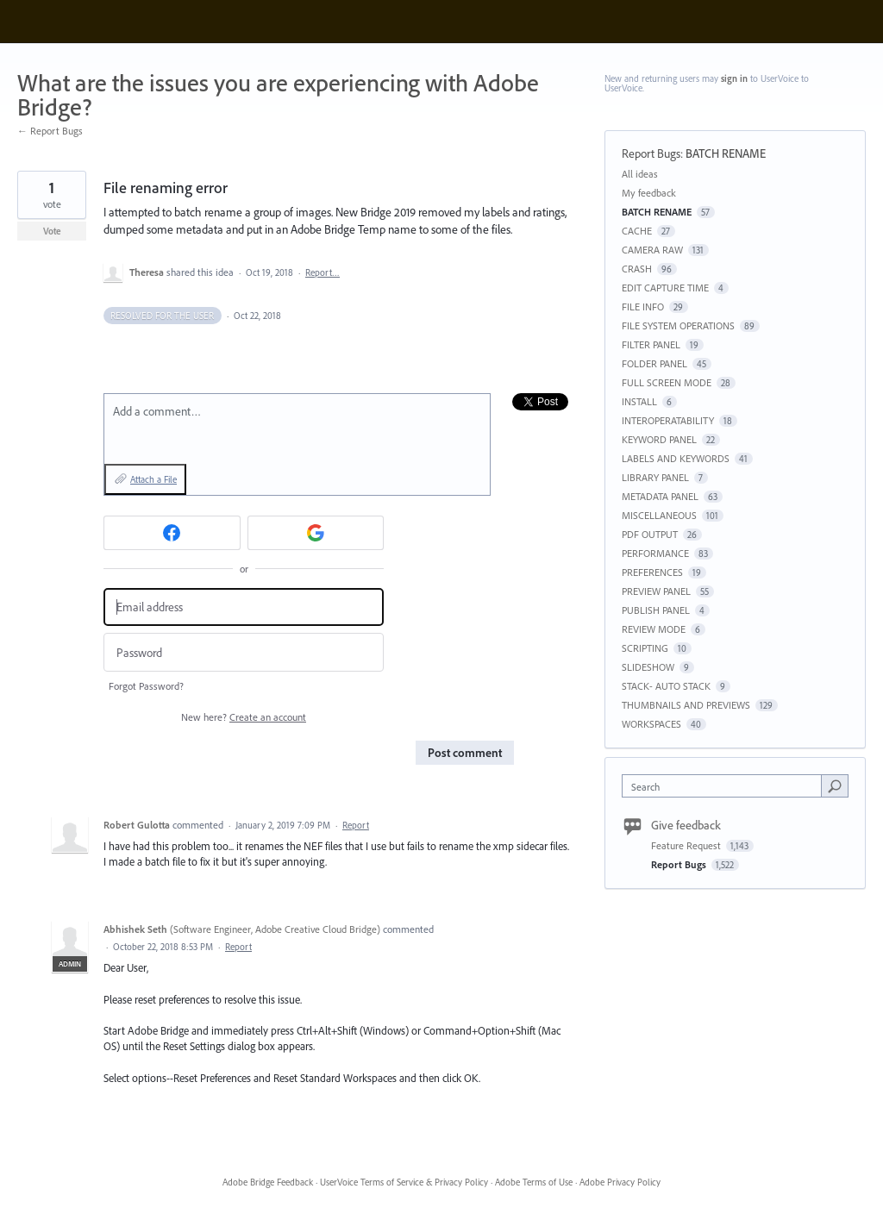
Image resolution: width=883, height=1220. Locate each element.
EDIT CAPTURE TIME (665, 287)
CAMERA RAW (652, 249)
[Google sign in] (316, 533)
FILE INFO (643, 306)
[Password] (243, 652)
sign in (734, 78)
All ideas (640, 173)
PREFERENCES (652, 572)
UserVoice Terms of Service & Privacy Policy (404, 1182)
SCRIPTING (645, 647)
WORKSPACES (651, 723)
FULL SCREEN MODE (666, 382)
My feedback (649, 192)
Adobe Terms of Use (534, 1182)
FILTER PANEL (651, 344)
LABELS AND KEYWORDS (676, 458)
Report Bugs (651, 153)
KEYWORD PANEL (659, 439)
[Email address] (243, 607)
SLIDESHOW (648, 666)
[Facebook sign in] (172, 533)
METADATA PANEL (660, 496)
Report (355, 825)
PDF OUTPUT (650, 534)
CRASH (637, 268)
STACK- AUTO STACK (666, 685)
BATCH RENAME (726, 153)
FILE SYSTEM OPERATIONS (678, 325)
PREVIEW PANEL (656, 591)
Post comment (465, 752)
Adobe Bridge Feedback (267, 1182)
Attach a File (153, 479)
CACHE (637, 230)
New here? (243, 716)
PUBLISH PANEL (656, 610)
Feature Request (687, 845)
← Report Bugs (50, 130)
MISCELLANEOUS (659, 515)
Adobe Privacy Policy (620, 1182)
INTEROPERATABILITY (668, 420)
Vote (52, 231)
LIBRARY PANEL (655, 477)
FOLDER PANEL (654, 363)
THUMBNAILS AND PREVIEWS (686, 704)
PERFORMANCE (655, 553)
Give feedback (686, 825)
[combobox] (725, 785)
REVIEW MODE (654, 629)
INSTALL (639, 401)
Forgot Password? (146, 685)
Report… (322, 272)
